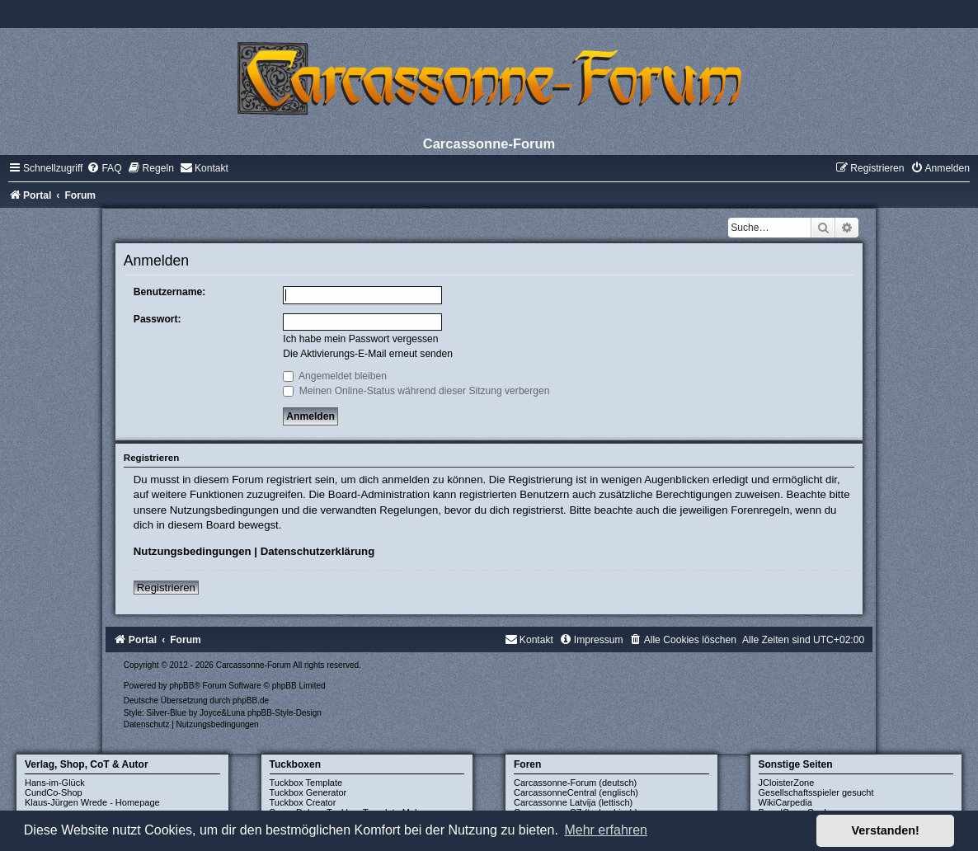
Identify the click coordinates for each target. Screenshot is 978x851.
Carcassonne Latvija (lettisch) (573, 802)
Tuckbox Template (306, 783)
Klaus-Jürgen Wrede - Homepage (92, 802)
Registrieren (166, 587)
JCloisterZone (787, 783)
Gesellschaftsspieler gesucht (816, 792)
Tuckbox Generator (308, 792)
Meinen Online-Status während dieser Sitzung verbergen (416, 391)
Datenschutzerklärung (318, 551)
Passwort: (157, 319)
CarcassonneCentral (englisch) (576, 792)
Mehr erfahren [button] (605, 830)
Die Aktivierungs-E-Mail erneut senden (368, 354)
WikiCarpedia (785, 802)
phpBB (181, 685)
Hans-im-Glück (55, 783)
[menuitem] (104, 168)
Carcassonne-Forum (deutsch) (575, 783)
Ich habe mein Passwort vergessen (360, 339)
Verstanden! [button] (885, 830)
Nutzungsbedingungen (193, 551)
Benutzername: (169, 292)
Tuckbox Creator (303, 802)
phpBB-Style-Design (284, 712)
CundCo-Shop (53, 792)
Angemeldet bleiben (335, 376)
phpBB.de (251, 700)
